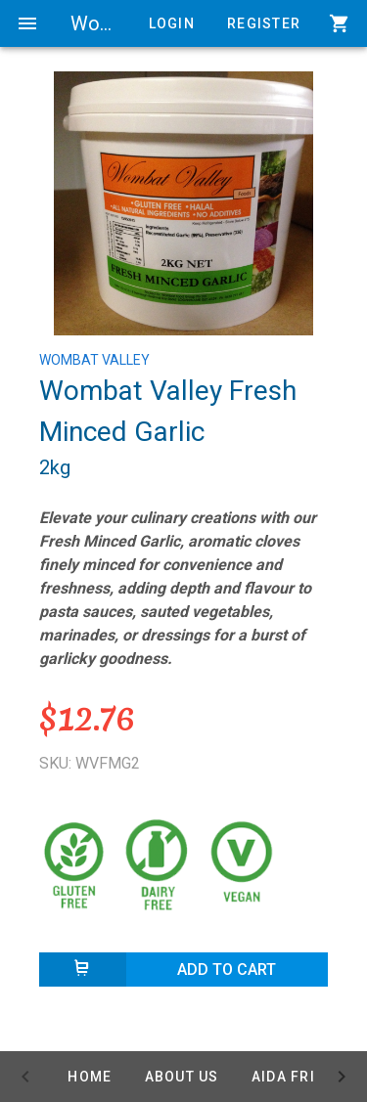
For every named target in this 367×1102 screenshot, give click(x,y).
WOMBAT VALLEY (94, 360)
